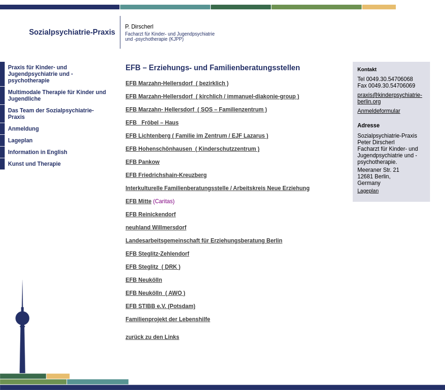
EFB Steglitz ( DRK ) (153, 267)
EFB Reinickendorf (151, 214)
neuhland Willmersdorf (156, 227)
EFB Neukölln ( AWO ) (155, 293)
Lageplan (20, 140)
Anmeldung (23, 128)
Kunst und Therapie (34, 164)
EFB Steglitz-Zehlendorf (157, 253)
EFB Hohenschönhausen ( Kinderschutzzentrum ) (193, 149)
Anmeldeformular (378, 111)
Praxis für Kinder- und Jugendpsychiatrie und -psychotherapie (40, 74)
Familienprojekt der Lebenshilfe (168, 319)
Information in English (37, 152)
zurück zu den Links (152, 337)
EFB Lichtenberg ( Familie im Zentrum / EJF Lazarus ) (197, 135)
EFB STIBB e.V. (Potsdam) (160, 306)
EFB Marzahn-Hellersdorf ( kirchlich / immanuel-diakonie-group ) (212, 96)
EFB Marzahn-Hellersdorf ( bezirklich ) (177, 83)
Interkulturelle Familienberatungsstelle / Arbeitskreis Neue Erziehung (218, 188)
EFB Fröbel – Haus (152, 122)
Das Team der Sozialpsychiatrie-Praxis (51, 113)
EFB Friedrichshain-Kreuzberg (166, 175)
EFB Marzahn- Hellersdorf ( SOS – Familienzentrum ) (196, 109)
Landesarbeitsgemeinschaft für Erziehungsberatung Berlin (204, 240)
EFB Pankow (143, 162)
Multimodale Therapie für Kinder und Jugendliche (57, 95)
